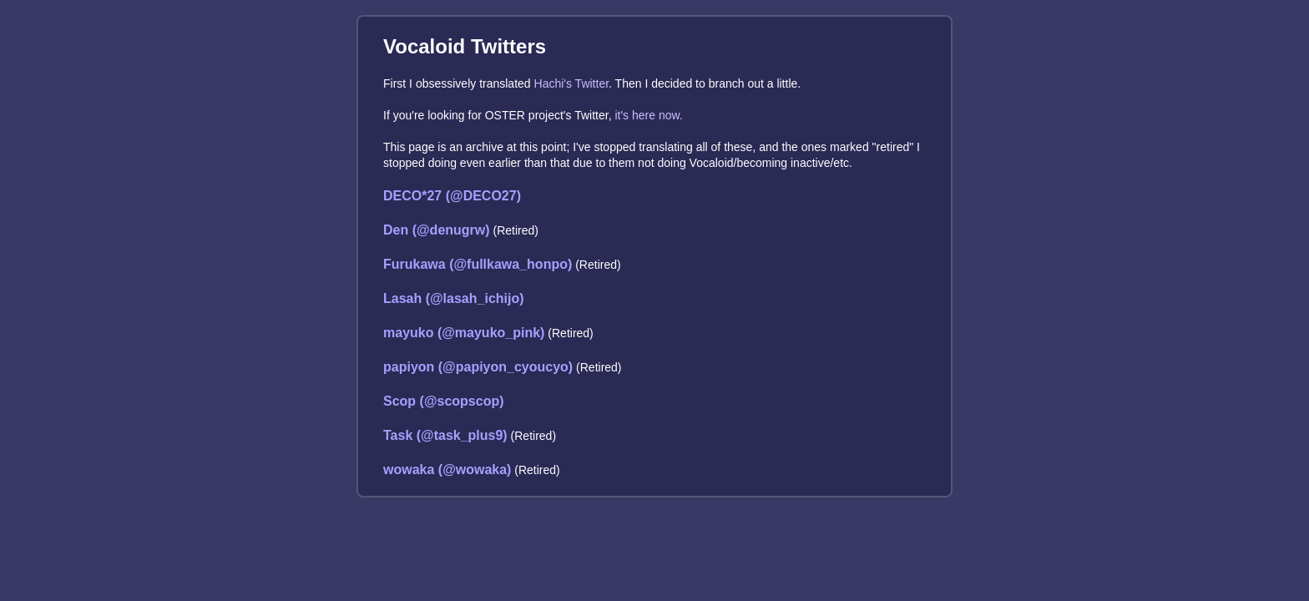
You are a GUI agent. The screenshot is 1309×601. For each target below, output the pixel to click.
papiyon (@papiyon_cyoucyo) (478, 367)
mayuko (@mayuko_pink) (463, 333)
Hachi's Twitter (571, 83)
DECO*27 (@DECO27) (452, 196)
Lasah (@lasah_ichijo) (453, 298)
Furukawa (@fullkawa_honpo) (477, 264)
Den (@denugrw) (436, 230)
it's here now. (648, 115)
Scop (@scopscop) (443, 401)
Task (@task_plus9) (445, 435)
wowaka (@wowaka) (447, 469)
